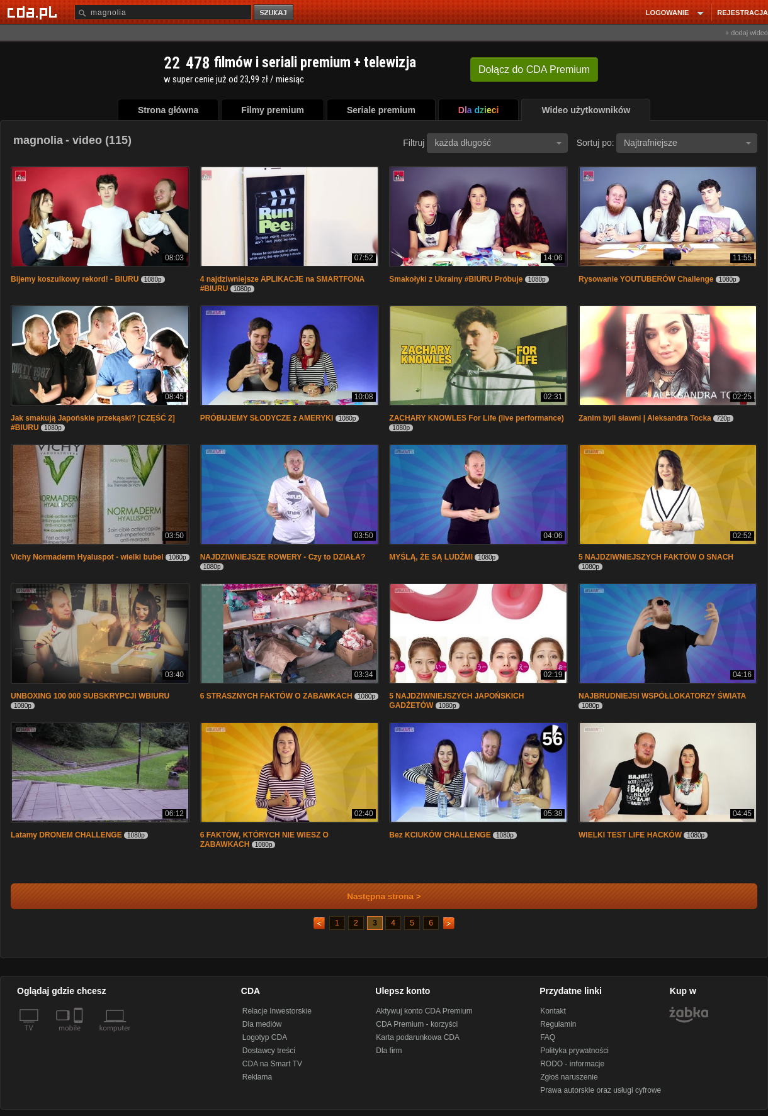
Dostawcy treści (268, 1050)
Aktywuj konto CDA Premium (424, 1011)
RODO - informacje (572, 1063)
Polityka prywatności (574, 1050)
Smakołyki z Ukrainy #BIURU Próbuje (455, 279)
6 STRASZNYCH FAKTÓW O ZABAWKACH (276, 696)
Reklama (257, 1077)
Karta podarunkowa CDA (418, 1037)
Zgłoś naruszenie (568, 1077)
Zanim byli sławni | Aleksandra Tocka (645, 418)
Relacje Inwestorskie (277, 1011)
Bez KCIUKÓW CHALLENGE (439, 835)
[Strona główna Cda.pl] (34, 12)
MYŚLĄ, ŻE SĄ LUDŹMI (431, 557)
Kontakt (553, 1011)
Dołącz (534, 69)
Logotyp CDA (264, 1037)
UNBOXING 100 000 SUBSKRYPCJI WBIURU (90, 696)
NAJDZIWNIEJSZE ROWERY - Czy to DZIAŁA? (283, 557)
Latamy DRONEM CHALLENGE (66, 835)
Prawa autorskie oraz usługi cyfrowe (600, 1090)
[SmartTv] (79, 1035)
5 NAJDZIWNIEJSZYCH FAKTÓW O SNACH (656, 557)
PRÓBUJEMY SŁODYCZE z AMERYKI (267, 418)
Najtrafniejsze (687, 143)
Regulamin (558, 1024)
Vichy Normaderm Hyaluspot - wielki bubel (87, 557)
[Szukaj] (163, 12)
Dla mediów (262, 1024)
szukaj (274, 12)
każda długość (498, 143)
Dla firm (389, 1050)
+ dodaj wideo (746, 32)
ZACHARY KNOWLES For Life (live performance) (476, 418)
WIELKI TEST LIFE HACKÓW (630, 835)
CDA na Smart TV (272, 1063)
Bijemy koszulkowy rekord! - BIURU (74, 279)
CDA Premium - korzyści (417, 1024)
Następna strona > (375, 896)
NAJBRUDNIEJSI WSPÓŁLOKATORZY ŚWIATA (662, 696)
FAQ (547, 1037)
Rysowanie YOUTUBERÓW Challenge (646, 279)
